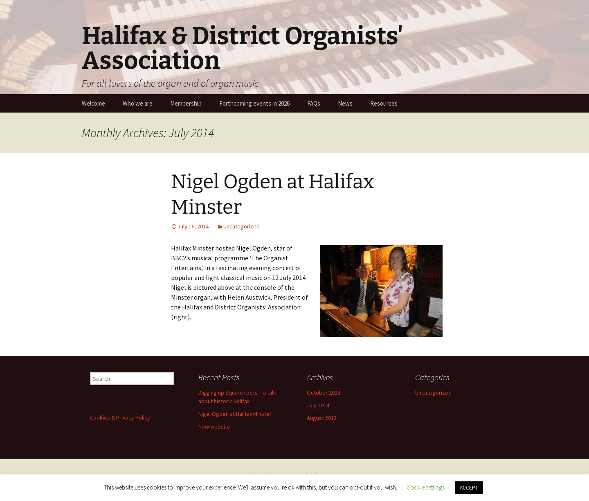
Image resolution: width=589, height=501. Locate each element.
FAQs (313, 103)
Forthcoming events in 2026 (254, 103)
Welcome (93, 103)
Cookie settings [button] (426, 487)
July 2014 (318, 405)
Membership (186, 103)
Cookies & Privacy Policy (120, 417)
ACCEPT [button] (469, 487)
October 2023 (323, 392)
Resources (384, 103)
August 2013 (322, 418)
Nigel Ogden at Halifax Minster (235, 414)
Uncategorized (241, 226)
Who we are (138, 103)
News (345, 103)
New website (214, 426)
